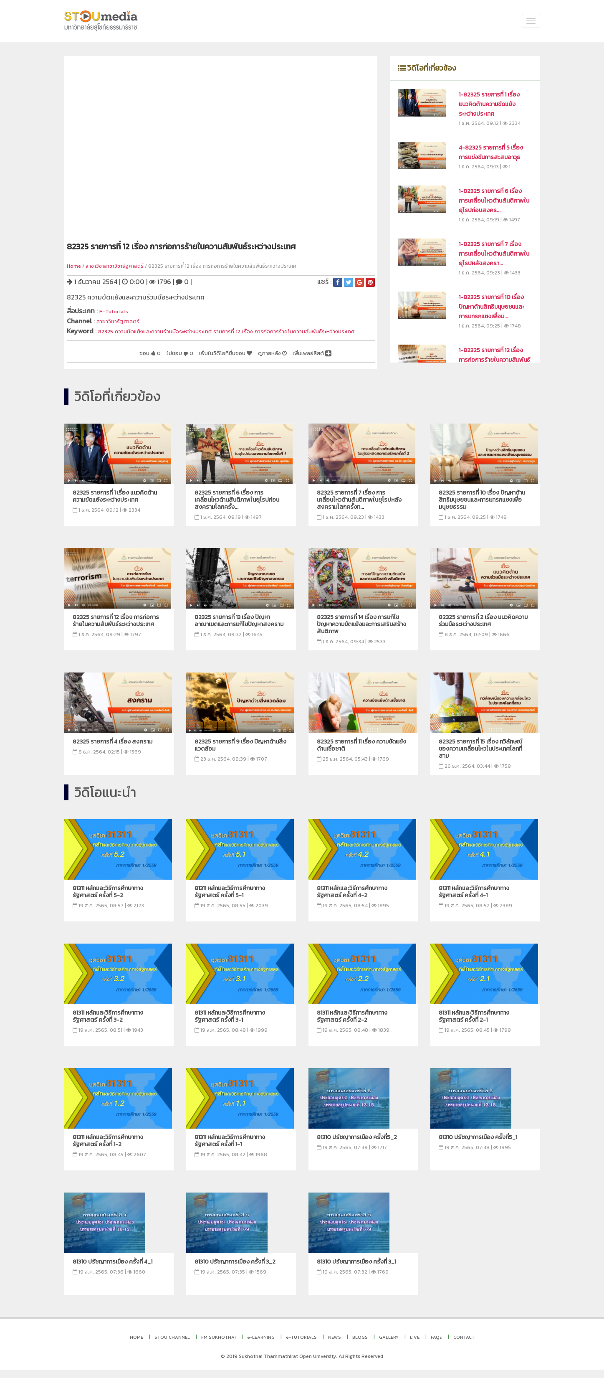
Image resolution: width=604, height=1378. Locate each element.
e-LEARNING (261, 1345)
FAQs (436, 1345)
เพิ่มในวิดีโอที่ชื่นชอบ (203, 361)
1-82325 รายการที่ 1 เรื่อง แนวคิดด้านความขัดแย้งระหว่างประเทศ (489, 104)
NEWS (334, 1345)
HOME (136, 1345)
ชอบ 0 (113, 361)
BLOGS (360, 1345)
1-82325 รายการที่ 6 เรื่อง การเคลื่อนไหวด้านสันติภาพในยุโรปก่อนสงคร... (494, 201)
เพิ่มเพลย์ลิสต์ (307, 361)
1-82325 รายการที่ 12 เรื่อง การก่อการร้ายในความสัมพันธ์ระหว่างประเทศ (494, 360)
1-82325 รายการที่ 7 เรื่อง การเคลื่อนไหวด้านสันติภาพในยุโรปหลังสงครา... (494, 254)
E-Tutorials (116, 311)
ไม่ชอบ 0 (148, 361)
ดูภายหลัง (259, 361)
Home (74, 266)
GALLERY (389, 1345)
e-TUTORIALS (301, 1345)
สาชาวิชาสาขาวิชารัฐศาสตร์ (115, 266)
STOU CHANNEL (172, 1345)
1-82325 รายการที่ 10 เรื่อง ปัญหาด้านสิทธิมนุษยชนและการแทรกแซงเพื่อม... (491, 307)
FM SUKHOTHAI (218, 1345)
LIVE (415, 1345)
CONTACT (464, 1345)
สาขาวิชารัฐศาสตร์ (122, 320)
